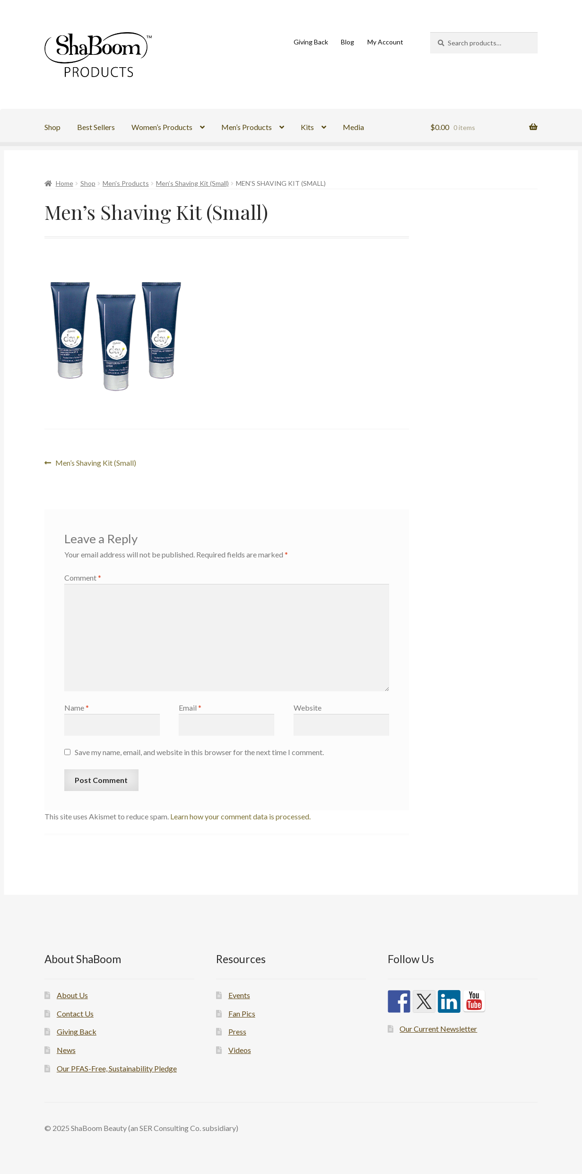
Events (239, 995)
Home (64, 183)
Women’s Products (161, 126)
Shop (52, 126)
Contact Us (75, 1013)
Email (190, 707)
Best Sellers (96, 126)
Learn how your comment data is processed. (240, 816)
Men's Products (126, 183)
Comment (82, 577)
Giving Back (311, 42)
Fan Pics (241, 1013)
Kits (307, 126)
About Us (72, 995)
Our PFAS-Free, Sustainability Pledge (117, 1068)
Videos (239, 1049)
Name (76, 707)
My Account (385, 42)
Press (237, 1031)
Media (353, 126)
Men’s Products (246, 126)
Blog (347, 42)
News (66, 1049)
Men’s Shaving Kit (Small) (192, 183)
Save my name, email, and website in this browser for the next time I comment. (199, 752)
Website (307, 707)
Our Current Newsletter (438, 1028)
